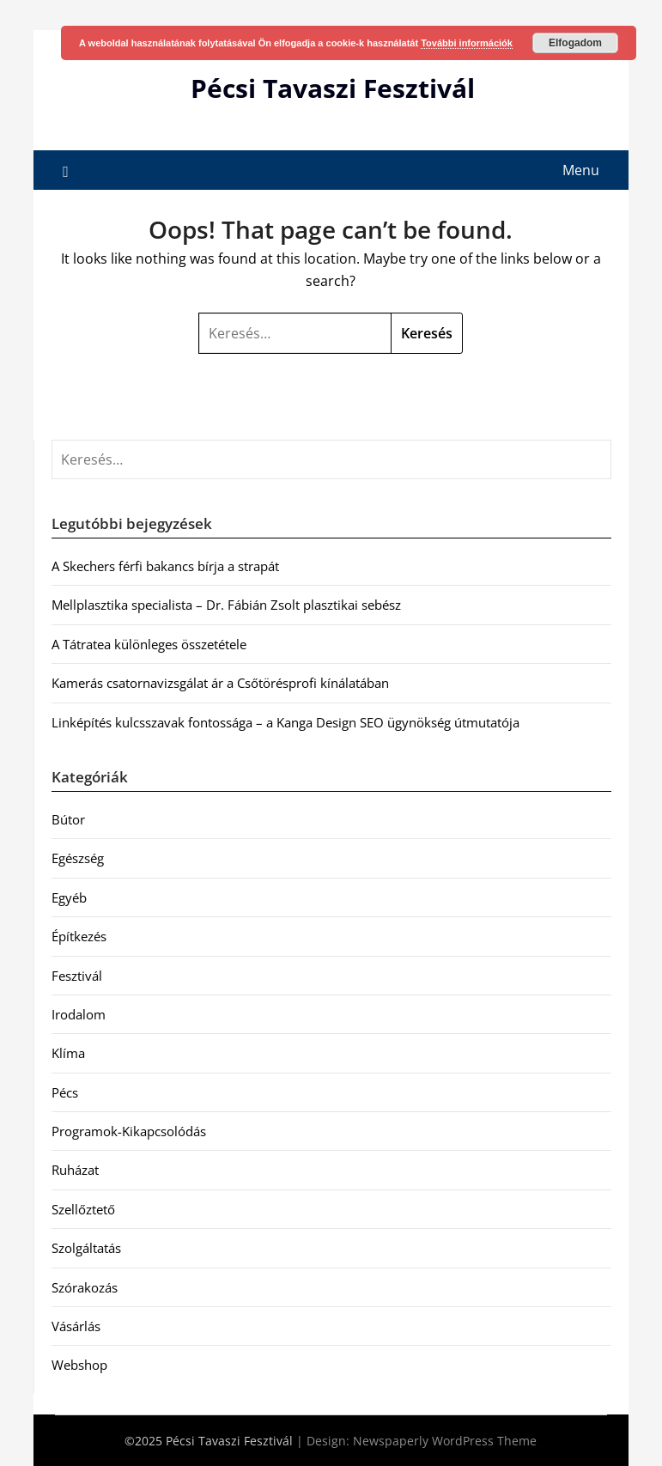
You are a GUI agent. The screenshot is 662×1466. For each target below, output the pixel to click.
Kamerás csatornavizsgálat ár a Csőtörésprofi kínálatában (220, 682)
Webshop (79, 1364)
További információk (467, 43)
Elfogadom (575, 43)
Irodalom (79, 1014)
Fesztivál (77, 975)
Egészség (78, 858)
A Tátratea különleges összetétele (149, 644)
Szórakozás (85, 1287)
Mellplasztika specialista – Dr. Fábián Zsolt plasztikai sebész (226, 604)
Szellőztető (83, 1209)
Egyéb (69, 897)
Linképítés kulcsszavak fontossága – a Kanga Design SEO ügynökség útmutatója (285, 722)
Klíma (68, 1052)
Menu (580, 170)
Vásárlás (76, 1326)
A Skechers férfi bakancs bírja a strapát (165, 566)
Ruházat (75, 1169)
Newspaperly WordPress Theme (445, 1441)
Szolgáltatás (86, 1247)
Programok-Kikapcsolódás (129, 1131)
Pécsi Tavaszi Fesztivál (333, 88)
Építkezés (79, 936)
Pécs (65, 1092)
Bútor (68, 819)
